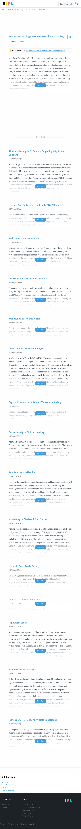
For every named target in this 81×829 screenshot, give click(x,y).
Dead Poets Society (7, 790)
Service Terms (27, 816)
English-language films (9, 785)
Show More (40, 85)
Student (4, 787)
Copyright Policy (28, 804)
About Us (5, 804)
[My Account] (77, 4)
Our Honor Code (28, 810)
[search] (71, 4)
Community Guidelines (31, 807)
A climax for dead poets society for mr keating (45, 50)
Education (5, 782)
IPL (3, 9)
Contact (5, 807)
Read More (40, 186)
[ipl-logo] (10, 5)
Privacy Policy (27, 813)
